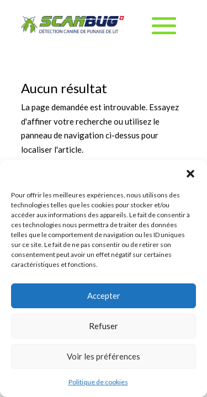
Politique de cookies (98, 382)
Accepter (103, 296)
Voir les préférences (103, 356)
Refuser (103, 326)
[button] (190, 173)
